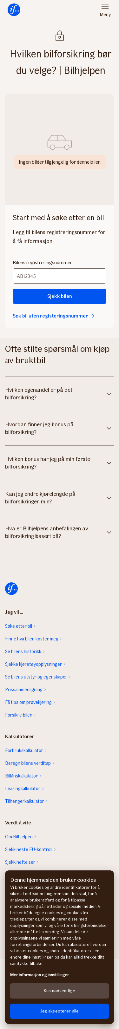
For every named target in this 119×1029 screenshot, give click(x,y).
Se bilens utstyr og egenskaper (36, 677)
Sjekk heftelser (20, 862)
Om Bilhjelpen (19, 837)
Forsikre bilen (18, 715)
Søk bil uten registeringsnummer (53, 316)
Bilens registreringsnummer (42, 262)
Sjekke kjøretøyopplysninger (33, 664)
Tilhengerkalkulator (24, 801)
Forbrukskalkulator (24, 750)
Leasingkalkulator (22, 788)
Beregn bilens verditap (28, 763)
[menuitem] (14, 10)
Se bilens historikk (23, 651)
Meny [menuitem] (105, 14)
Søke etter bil (18, 626)
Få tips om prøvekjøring (28, 702)
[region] (59, 947)
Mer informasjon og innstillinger (39, 975)
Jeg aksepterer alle (59, 1011)
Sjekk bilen (59, 296)
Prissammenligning (24, 689)
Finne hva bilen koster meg (31, 639)
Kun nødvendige (59, 990)
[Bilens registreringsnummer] (59, 276)
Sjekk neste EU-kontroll (28, 849)
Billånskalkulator (21, 776)
